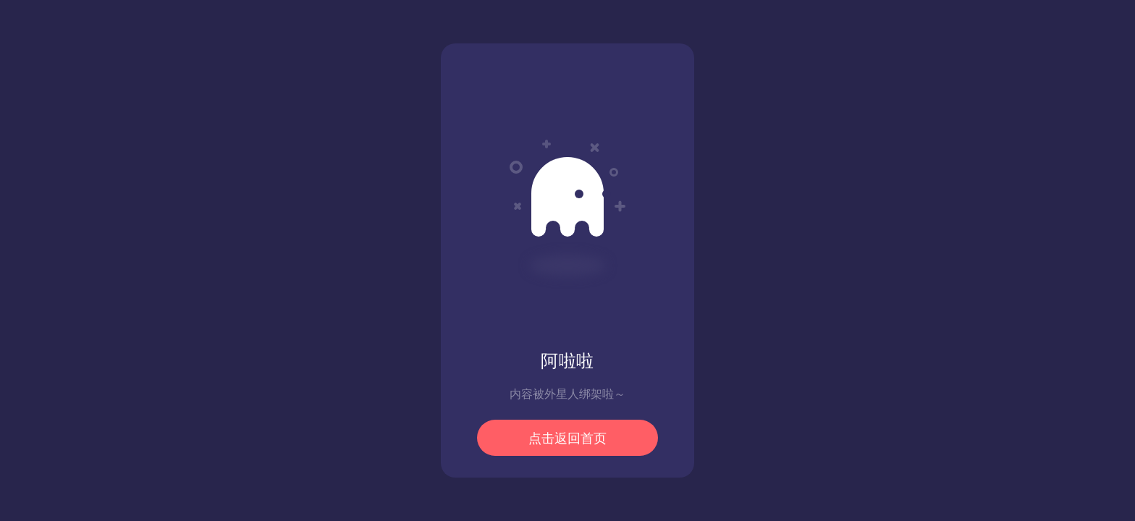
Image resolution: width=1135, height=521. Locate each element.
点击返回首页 (567, 438)
